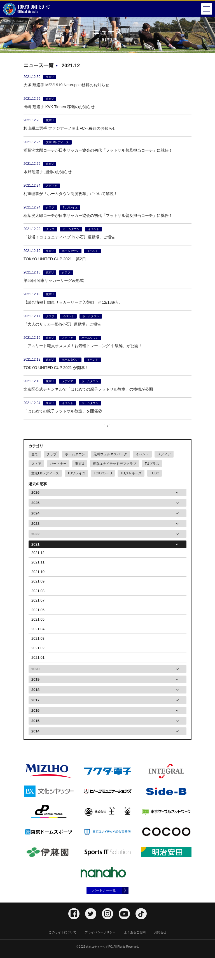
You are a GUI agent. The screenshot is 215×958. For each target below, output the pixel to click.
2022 (35, 534)
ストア (36, 464)
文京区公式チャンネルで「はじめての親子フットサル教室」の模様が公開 (88, 389)
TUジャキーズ (131, 473)
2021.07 (38, 600)
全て (34, 454)
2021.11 (38, 562)
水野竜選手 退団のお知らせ (48, 172)
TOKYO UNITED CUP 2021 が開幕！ (56, 367)
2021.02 (38, 648)
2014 (35, 731)
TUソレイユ (76, 473)
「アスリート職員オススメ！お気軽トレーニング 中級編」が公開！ (83, 346)
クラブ (51, 454)
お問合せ (160, 932)
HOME (7, 20)
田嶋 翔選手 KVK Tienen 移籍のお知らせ (59, 107)
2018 (35, 690)
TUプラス (152, 464)
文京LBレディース (45, 473)
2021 (35, 544)
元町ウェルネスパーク (110, 454)
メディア (164, 454)
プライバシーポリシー (100, 932)
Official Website (26, 9)
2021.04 (38, 629)
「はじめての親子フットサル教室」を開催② (63, 411)
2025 (35, 503)
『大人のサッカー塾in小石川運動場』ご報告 (62, 324)
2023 (35, 523)
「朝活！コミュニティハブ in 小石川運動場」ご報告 (69, 237)
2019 (35, 679)
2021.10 (38, 572)
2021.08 (38, 591)
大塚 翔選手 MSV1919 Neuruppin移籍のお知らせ (66, 85)
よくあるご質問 (135, 932)
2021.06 (38, 610)
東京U (79, 464)
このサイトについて (62, 932)
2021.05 (38, 619)
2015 (35, 721)
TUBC (154, 473)
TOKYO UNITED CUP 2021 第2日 (55, 259)
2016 (35, 710)
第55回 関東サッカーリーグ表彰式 (54, 280)
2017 (35, 700)
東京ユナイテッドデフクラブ (114, 464)
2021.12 (38, 553)
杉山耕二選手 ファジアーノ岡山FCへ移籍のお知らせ (70, 128)
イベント (142, 454)
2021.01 (38, 657)
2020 (35, 669)
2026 (35, 492)
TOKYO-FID (103, 473)
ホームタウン (75, 454)
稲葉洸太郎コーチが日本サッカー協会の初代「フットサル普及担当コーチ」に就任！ (98, 150)
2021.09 (38, 581)
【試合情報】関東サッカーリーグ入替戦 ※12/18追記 (72, 302)
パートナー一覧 (104, 890)
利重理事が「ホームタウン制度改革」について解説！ (71, 193)
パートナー (58, 464)
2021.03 (38, 638)
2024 (35, 513)
